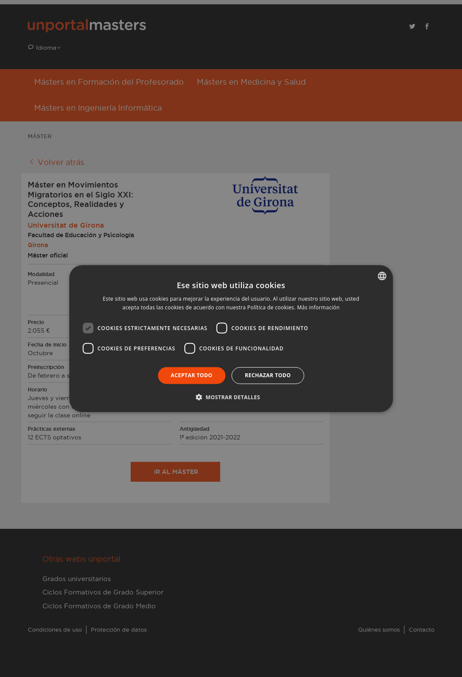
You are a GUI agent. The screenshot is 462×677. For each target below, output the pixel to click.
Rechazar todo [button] (268, 375)
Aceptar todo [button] (191, 375)
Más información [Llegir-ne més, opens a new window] (318, 307)
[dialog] (231, 338)
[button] (231, 397)
